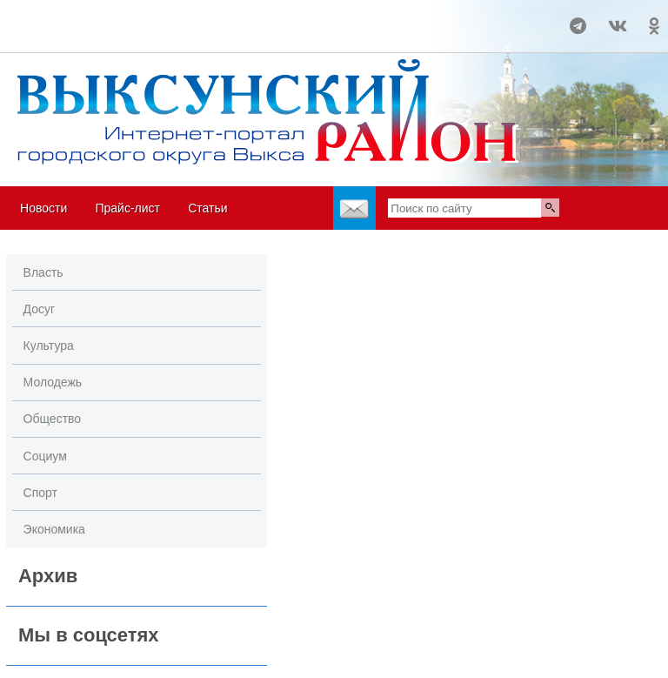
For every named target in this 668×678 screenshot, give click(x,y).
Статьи (207, 208)
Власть (43, 272)
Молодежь (53, 382)
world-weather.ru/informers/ (66, 34)
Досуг (39, 309)
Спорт (40, 493)
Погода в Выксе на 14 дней (65, 18)
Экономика (54, 529)
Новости (43, 208)
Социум (45, 456)
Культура (48, 345)
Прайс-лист (127, 208)
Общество (52, 419)
